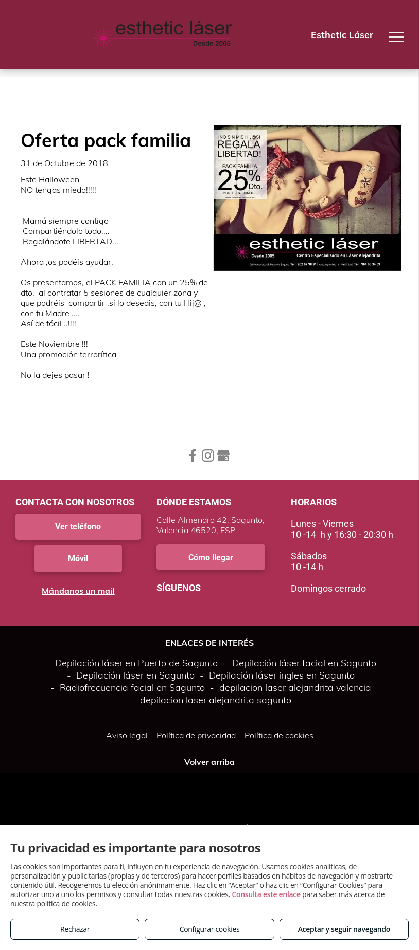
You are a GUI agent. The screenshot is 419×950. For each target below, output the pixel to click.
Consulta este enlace (266, 894)
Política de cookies (279, 735)
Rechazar (75, 929)
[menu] (396, 37)
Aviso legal (127, 735)
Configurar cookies (210, 929)
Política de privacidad (196, 735)
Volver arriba (209, 762)
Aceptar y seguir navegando (344, 929)
